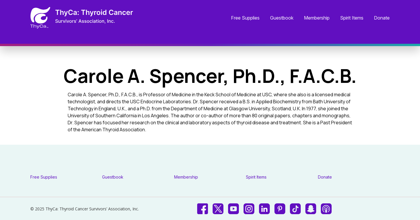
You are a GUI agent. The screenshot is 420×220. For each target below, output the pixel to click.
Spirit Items (351, 18)
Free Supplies (245, 18)
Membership (317, 18)
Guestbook (281, 18)
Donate (382, 18)
